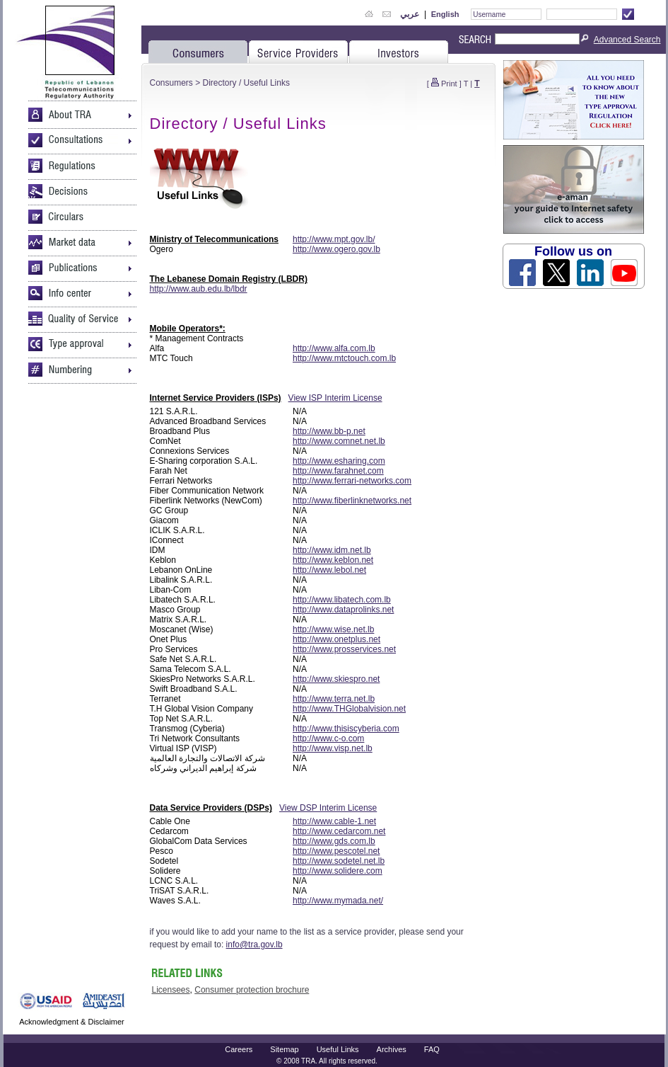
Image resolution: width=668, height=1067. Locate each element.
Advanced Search (627, 40)
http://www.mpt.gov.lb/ (334, 239)
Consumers (171, 83)
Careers (238, 1049)
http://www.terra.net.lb (334, 699)
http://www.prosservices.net (344, 649)
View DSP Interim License (328, 808)
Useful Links (338, 1049)
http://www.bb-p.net (329, 431)
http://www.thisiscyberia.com (346, 729)
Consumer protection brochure (251, 990)
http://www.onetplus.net (336, 639)
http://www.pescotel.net (336, 851)
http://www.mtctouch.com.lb (344, 358)
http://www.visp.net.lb (333, 748)
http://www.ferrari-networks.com (352, 481)
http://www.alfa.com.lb (334, 348)
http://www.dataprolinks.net (343, 610)
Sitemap (284, 1049)
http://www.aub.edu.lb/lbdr (198, 289)
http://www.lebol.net (329, 570)
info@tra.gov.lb (254, 944)
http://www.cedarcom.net (339, 831)
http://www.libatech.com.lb (342, 600)
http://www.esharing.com (339, 461)
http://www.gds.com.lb (334, 841)
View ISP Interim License (335, 398)
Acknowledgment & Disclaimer (71, 1021)
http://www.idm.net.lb (332, 550)
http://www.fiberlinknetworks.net (352, 501)
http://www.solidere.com (337, 871)
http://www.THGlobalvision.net (349, 709)
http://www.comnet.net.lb (339, 441)
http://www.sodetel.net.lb (339, 861)
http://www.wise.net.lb (333, 629)
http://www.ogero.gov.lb (336, 249)
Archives (391, 1049)
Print (449, 83)
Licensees (171, 990)
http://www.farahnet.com (338, 471)
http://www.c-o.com (328, 738)
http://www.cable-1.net (334, 821)
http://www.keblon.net (333, 560)
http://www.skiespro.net (336, 679)
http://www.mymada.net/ (338, 901)
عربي (409, 14)
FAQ (432, 1049)
